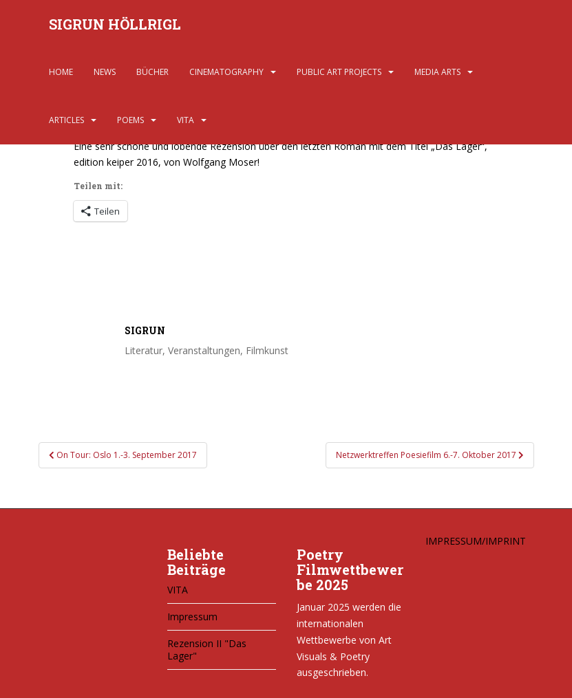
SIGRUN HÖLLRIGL (115, 24)
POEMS (130, 120)
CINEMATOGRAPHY (226, 72)
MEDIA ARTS (437, 72)
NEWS (105, 72)
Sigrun (145, 330)
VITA (185, 120)
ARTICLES (66, 120)
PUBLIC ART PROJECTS (339, 72)
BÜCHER (152, 72)
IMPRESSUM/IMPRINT (475, 540)
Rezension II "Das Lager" (206, 649)
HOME (61, 72)
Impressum (192, 616)
